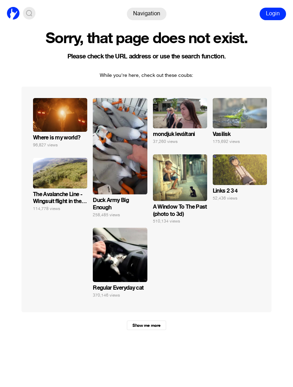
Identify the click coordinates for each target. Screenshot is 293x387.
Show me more (146, 325)
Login (273, 13)
